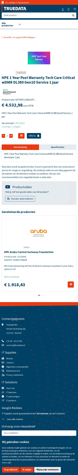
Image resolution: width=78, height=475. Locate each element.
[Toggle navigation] (11, 24)
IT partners (11, 400)
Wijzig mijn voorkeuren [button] (48, 469)
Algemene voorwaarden (17, 366)
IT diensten (11, 392)
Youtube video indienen (22, 198)
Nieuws (9, 358)
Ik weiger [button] (27, 469)
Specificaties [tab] (57, 147)
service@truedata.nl (15, 345)
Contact (10, 362)
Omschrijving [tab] (20, 147)
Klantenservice (13, 370)
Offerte (34, 135)
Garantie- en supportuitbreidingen (19, 37)
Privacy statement (14, 375)
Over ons (10, 388)
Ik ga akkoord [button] (10, 469)
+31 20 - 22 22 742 (14, 341)
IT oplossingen (13, 396)
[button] (62, 10)
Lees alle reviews (12, 419)
